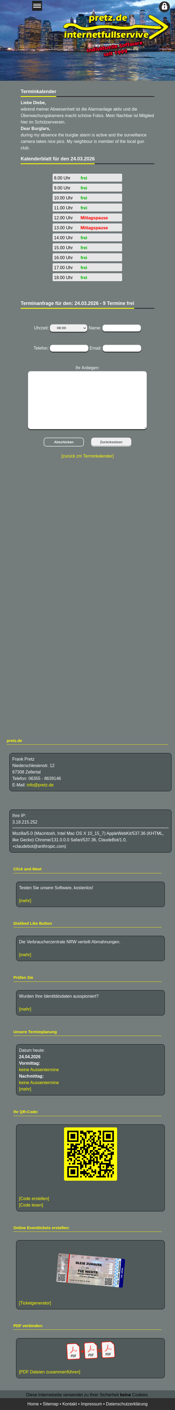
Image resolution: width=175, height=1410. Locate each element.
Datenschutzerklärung (127, 1404)
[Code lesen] (31, 1205)
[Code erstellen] (34, 1198)
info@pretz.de (40, 785)
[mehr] (25, 900)
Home (33, 1404)
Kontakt (69, 1404)
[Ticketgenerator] (35, 1303)
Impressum (91, 1404)
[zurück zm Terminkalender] (87, 456)
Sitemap (50, 1404)
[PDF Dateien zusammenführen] (90, 1357)
